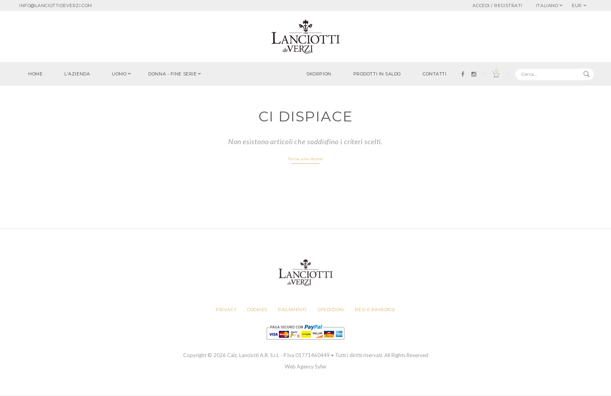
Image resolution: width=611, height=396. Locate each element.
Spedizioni (331, 309)
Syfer (321, 366)
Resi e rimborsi (375, 309)
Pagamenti (292, 309)
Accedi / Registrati (497, 5)
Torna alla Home (305, 158)
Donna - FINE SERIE (172, 74)
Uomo (119, 74)
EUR (577, 5)
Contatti (434, 74)
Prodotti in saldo (377, 74)
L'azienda (77, 74)
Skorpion (318, 74)
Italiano (547, 5)
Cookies (257, 309)
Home (35, 74)
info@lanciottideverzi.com (55, 5)
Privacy (226, 309)
